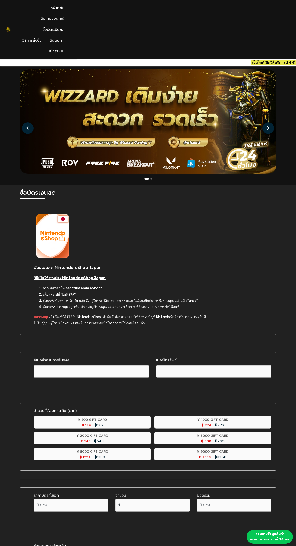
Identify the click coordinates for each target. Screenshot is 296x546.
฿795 (243, 346)
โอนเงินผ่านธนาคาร (56, 470)
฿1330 (62, 362)
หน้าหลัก (130, 11)
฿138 (62, 346)
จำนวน (120, 401)
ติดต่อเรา (242, 11)
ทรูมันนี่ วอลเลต (54, 480)
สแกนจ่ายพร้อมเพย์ (56, 459)
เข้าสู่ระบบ (265, 11)
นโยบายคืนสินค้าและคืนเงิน (175, 520)
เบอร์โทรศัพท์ (166, 281)
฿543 (182, 346)
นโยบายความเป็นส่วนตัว (173, 529)
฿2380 (122, 362)
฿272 (122, 346)
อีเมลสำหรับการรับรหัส (51, 281)
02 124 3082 (34, 512)
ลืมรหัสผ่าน (162, 512)
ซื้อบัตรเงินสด (189, 11)
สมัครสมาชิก (163, 503)
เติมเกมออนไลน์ (157, 11)
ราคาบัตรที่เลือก (46, 401)
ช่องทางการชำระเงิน (50, 449)
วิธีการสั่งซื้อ (217, 11)
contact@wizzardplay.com (49, 503)
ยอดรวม (203, 401)
